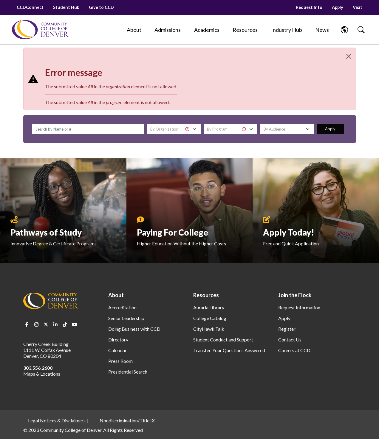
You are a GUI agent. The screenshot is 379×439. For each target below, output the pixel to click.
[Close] (348, 56)
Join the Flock (295, 295)
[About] (134, 30)
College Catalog (209, 318)
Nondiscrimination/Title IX (127, 420)
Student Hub (66, 7)
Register (287, 329)
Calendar (117, 350)
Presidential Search (127, 371)
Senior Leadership (126, 318)
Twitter (45, 324)
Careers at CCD (294, 350)
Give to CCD (101, 7)
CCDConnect (30, 7)
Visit (357, 7)
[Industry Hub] (286, 30)
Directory (118, 339)
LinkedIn (55, 324)
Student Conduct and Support (223, 339)
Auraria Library (208, 307)
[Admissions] (167, 30)
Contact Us (289, 339)
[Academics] (206, 30)
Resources (206, 295)
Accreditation (122, 307)
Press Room (120, 361)
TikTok (65, 324)
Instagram (36, 324)
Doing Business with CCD (134, 329)
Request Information (299, 307)
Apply (337, 7)
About (116, 295)
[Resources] (245, 30)
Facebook (26, 324)
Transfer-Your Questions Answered (229, 350)
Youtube (74, 324)
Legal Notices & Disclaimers (57, 420)
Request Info (309, 7)
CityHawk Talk (208, 329)
